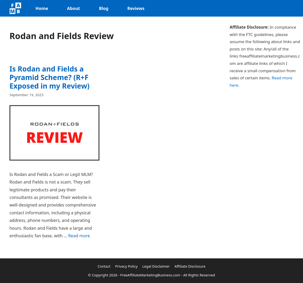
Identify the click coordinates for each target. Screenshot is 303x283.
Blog (103, 8)
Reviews (136, 8)
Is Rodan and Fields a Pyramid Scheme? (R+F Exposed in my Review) (49, 77)
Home (42, 8)
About (73, 8)
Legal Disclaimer (156, 266)
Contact (104, 266)
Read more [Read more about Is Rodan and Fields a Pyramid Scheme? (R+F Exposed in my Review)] (79, 235)
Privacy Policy (126, 266)
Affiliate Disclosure (189, 266)
